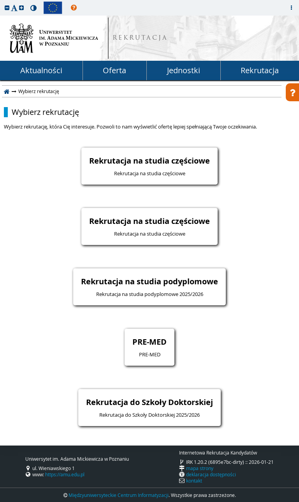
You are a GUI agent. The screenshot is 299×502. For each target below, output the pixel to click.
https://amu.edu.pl (64, 474)
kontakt (194, 480)
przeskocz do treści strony (2, 2)
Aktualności (41, 70)
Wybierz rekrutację (45, 112)
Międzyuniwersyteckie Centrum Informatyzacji (119, 495)
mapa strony (199, 468)
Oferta (114, 70)
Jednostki (183, 70)
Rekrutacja (260, 70)
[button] (7, 7)
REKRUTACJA (140, 38)
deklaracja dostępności (211, 474)
